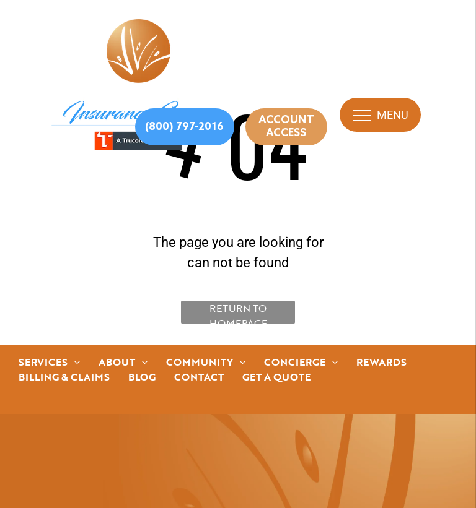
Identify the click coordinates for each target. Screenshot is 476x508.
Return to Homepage (238, 312)
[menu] (362, 116)
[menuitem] (49, 362)
